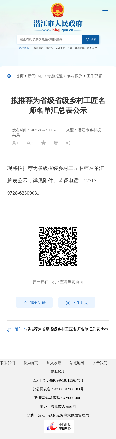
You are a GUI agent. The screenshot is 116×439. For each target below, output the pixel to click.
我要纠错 (34, 303)
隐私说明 (58, 372)
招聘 (70, 48)
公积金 (49, 48)
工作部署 (94, 76)
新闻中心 (35, 76)
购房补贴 (38, 48)
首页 (20, 76)
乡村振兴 (75, 76)
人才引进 (60, 48)
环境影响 (80, 48)
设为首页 (31, 363)
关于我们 (100, 363)
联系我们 (7, 363)
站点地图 (77, 363)
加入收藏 (54, 363)
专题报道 (55, 76)
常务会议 (92, 48)
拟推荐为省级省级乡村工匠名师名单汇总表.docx (67, 329)
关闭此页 (77, 303)
